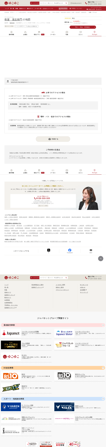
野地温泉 (35, 235)
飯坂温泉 (12, 23)
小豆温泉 (80, 228)
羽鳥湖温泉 (87, 228)
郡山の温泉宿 (86, 217)
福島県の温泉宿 (42, 12)
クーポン (38, 8)
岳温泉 (42, 233)
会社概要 (82, 290)
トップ (7, 8)
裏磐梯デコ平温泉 (9, 225)
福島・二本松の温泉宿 (54, 12)
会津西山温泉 (90, 225)
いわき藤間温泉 (28, 225)
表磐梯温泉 (74, 225)
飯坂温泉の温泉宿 (65, 12)
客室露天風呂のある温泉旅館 (58, 241)
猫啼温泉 (87, 230)
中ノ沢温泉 (7, 233)
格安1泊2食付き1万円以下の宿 (13, 241)
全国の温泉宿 (22, 12)
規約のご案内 (60, 287)
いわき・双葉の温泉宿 (11, 219)
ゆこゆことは (84, 284)
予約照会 (76, 8)
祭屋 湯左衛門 (76, 12)
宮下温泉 (36, 225)
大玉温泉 (72, 233)
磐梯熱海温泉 (72, 230)
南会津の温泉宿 (76, 217)
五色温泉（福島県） (37, 228)
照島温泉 (64, 230)
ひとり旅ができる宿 (75, 241)
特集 (17, 8)
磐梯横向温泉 (65, 225)
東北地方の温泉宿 (32, 12)
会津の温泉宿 (66, 217)
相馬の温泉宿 (23, 217)
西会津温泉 (21, 235)
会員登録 (7, 300)
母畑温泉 (95, 228)
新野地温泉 (14, 230)
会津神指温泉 (19, 228)
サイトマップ (84, 292)
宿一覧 (12, 8)
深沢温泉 (22, 230)
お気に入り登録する (31, 26)
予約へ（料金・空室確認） (83, 27)
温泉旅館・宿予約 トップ (10, 12)
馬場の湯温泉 (80, 233)
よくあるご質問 (60, 284)
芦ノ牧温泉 (24, 233)
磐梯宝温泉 (56, 225)
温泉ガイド (22, 8)
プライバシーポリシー (62, 290)
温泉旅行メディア (47, 8)
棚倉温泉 (47, 228)
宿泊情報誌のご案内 (37, 284)
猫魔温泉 (27, 228)
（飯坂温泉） (83, 12)
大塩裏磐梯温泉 (33, 233)
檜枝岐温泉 (89, 233)
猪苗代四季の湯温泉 (10, 235)
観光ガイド (30, 8)
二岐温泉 (81, 225)
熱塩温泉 (7, 230)
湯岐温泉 (54, 228)
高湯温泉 (94, 230)
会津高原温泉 (64, 233)
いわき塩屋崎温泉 (70, 228)
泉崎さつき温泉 (9, 228)
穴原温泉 (80, 230)
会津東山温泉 (48, 230)
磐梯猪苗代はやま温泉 (51, 233)
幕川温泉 (19, 225)
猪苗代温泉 (56, 230)
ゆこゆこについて (77, 3)
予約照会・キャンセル (11, 305)
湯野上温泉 (16, 233)
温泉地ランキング (9, 295)
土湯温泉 (39, 230)
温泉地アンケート (37, 287)
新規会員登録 (63, 8)
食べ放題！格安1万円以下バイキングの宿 (36, 241)
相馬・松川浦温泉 (46, 225)
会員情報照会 (8, 302)
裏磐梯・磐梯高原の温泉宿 (36, 217)
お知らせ (82, 287)
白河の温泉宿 (96, 217)
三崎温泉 (61, 228)
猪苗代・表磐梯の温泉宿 (53, 217)
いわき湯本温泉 (30, 230)
